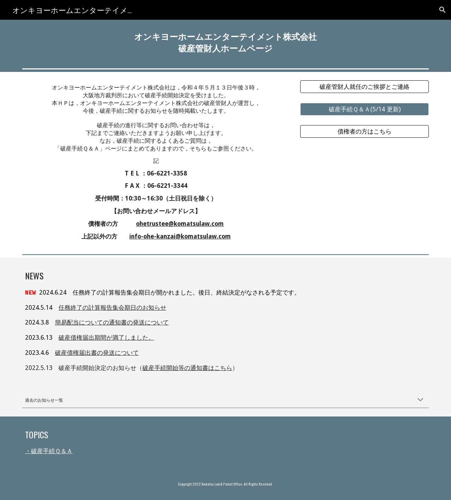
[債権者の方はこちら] (364, 132)
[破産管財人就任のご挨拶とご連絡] (364, 87)
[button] (442, 9)
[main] (225, 42)
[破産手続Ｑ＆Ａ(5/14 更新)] (364, 109)
